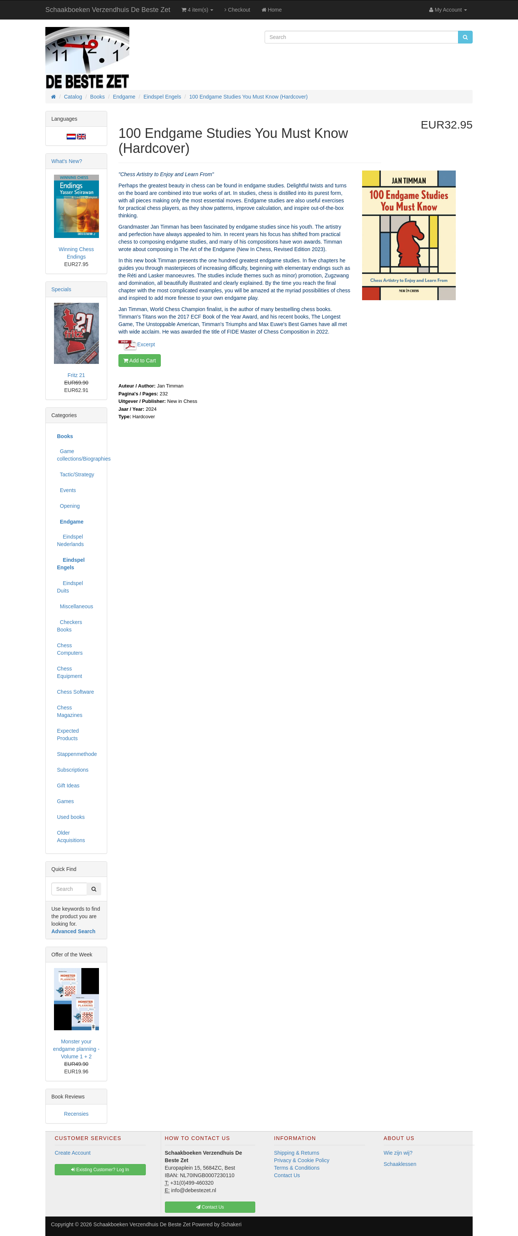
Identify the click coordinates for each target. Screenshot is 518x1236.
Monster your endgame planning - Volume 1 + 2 (76, 1048)
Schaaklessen (400, 1164)
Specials (61, 289)
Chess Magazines (69, 711)
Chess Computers (69, 649)
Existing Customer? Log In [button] (100, 1169)
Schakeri (231, 1224)
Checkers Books (69, 626)
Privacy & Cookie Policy (301, 1160)
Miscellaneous (75, 606)
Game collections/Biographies (79, 455)
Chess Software (75, 692)
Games (65, 801)
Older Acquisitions (71, 836)
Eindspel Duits (70, 587)
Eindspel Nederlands (70, 540)
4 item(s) (197, 10)
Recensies (76, 1114)
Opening (68, 506)
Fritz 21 (76, 375)
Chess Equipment (69, 672)
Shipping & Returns (296, 1153)
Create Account (73, 1153)
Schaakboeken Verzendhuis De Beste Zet (107, 9)
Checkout (237, 10)
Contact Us (287, 1175)
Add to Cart (139, 361)
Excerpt (146, 344)
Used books (71, 817)
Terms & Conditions (296, 1168)
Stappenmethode (77, 754)
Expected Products (68, 734)
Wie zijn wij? (398, 1153)
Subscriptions (72, 770)
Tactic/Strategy (75, 474)
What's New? (66, 161)
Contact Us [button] (210, 1207)
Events (66, 490)
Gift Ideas (68, 786)
